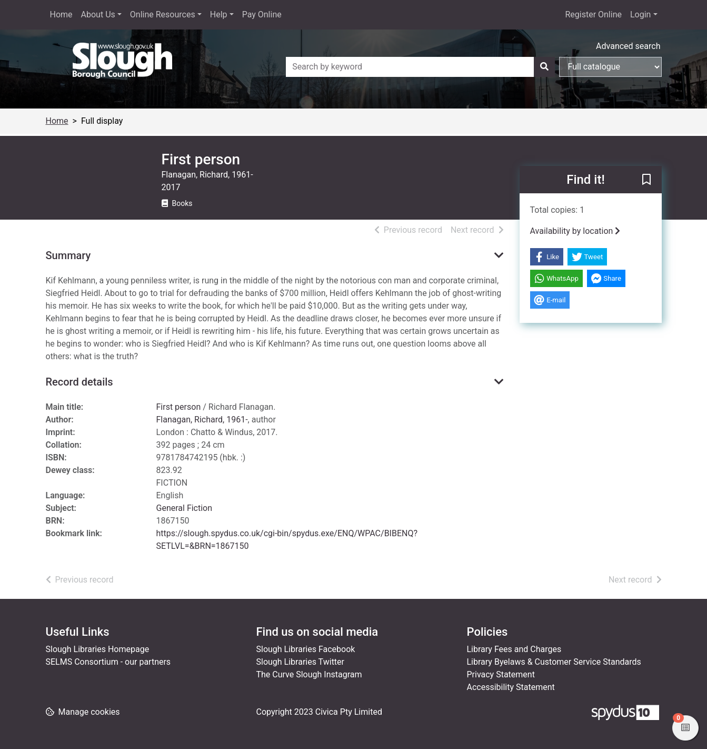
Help (218, 14)
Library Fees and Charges (514, 649)
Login (640, 14)
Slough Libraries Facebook (305, 649)
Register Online (593, 14)
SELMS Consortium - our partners (108, 662)
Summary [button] (68, 255)
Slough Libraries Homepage (98, 649)
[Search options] (610, 67)
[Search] (544, 67)
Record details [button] (79, 382)
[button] (646, 180)
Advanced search (628, 46)
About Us (98, 14)
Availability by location (575, 231)
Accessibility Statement (511, 687)
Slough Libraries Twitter (300, 662)
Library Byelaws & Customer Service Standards (554, 662)
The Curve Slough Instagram (309, 674)
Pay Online (262, 14)
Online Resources (162, 14)
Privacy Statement (501, 674)
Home (61, 14)
